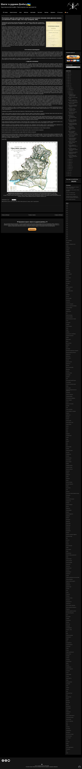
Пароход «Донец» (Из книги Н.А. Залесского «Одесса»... (72, 156)
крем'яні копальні (69, 469)
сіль (67, 631)
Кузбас (67, 476)
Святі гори (68, 624)
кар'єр (67, 428)
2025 (68, 74)
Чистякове (68, 728)
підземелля (68, 584)
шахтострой (68, 737)
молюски (67, 540)
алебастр (68, 247)
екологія (67, 371)
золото (67, 401)
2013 (67, 214)
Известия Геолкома (69, 403)
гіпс (66, 313)
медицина (68, 515)
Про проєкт (40, 12)
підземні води (68, 586)
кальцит (67, 418)
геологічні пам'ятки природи (71, 305)
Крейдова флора (69, 465)
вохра (67, 292)
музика (67, 543)
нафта (67, 547)
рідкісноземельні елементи (71, 607)
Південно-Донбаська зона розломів (72, 577)
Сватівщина (68, 620)
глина (67, 320)
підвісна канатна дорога (70, 581)
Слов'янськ (68, 646)
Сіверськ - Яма (69, 629)
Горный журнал (69, 326)
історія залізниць (69, 409)
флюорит (68, 700)
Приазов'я (68, 599)
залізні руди (13, 201)
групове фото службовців (71, 333)
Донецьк (67, 365)
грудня (69, 88)
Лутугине (67, 497)
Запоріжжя (68, 392)
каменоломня (68, 424)
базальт (67, 266)
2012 (67, 212)
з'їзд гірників (68, 382)
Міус (67, 538)
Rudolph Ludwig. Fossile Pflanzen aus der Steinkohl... (72, 142)
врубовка (68, 294)
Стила (67, 672)
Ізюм (67, 407)
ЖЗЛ (67, 378)
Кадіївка (67, 413)
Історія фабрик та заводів (71, 411)
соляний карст (68, 661)
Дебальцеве (68, 339)
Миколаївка (68, 523)
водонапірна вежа (69, 290)
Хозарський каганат (69, 717)
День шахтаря (68, 343)
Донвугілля (68, 363)
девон (67, 341)
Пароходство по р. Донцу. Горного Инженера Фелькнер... (73, 153)
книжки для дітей (69, 450)
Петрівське (68, 573)
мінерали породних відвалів (71, 534)
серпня (69, 159)
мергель (67, 517)
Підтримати (53, 12)
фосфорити (68, 706)
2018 (68, 85)
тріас (67, 691)
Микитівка (68, 521)
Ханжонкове (68, 708)
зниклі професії (69, 400)
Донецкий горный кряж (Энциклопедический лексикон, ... (72, 124)
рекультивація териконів (70, 605)
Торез (67, 685)
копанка (67, 456)
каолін (67, 426)
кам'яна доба (68, 420)
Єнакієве (67, 376)
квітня (69, 165)
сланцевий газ (68, 642)
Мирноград (68, 525)
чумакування (68, 730)
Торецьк (67, 687)
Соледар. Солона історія (70, 194)
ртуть (67, 614)
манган (67, 506)
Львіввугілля (68, 500)
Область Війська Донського (22, 201)
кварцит (67, 441)
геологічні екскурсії (69, 303)
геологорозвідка (69, 307)
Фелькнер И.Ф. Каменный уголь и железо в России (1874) (73, 135)
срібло (32, 201)
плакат (67, 592)
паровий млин (68, 568)
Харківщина (68, 711)
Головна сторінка (32, 214)
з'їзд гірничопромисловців (71, 384)
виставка (67, 283)
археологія (68, 262)
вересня (70, 92)
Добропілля (68, 354)
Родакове (68, 609)
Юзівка (67, 745)
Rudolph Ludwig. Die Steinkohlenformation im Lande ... (73, 146)
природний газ (68, 601)
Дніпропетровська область (71, 352)
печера (67, 575)
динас (67, 346)
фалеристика (68, 696)
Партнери (46, 12)
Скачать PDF (4, 139)
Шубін (67, 743)
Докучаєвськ (68, 358)
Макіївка (67, 502)
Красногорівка (68, 461)
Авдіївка (67, 242)
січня (69, 170)
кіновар (67, 448)
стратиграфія (68, 674)
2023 (68, 77)
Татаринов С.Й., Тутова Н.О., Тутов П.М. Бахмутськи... (72, 112)
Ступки (67, 676)
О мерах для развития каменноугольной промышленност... (72, 139)
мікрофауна (68, 530)
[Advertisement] (32, 208)
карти (16, 201)
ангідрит (67, 257)
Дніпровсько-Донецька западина (72, 350)
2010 (67, 208)
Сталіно (67, 665)
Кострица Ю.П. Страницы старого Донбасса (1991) (72, 95)
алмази (67, 249)
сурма (67, 680)
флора (67, 698)
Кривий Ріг (68, 474)
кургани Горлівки (69, 482)
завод (67, 386)
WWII (67, 752)
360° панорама (69, 240)
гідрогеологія (68, 311)
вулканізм (68, 300)
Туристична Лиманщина (70, 192)
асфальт (67, 264)
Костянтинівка (68, 457)
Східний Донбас (36, 201)
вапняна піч (68, 281)
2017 (68, 86)
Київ (67, 444)
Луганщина (68, 495)
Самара (67, 618)
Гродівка (67, 331)
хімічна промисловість (70, 715)
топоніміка (68, 683)
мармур (67, 512)
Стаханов (68, 670)
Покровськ (68, 594)
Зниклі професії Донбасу (70, 199)
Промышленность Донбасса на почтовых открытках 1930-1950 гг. (72, 197)
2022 (68, 78)
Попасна (67, 596)
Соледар (67, 655)
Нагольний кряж (69, 545)
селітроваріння (69, 627)
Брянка (67, 275)
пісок (67, 590)
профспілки (68, 603)
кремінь (67, 472)
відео (67, 285)
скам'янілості (68, 637)
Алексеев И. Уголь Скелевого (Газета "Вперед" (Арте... (72, 109)
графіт (67, 330)
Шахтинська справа (69, 734)
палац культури (69, 560)
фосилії (67, 704)
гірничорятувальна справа (71, 318)
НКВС (67, 551)
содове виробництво (70, 652)
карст (67, 429)
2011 (67, 210)
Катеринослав (68, 435)
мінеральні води (69, 536)
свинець (28, 201)
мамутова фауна (69, 504)
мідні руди (68, 528)
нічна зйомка (68, 549)
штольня (67, 741)
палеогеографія (69, 562)
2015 (68, 173)
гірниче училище (69, 315)
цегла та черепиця (69, 721)
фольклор (68, 702)
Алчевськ (68, 253)
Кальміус (67, 416)
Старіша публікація (59, 214)
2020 (67, 227)
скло (67, 640)
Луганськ (67, 491)
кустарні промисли (69, 484)
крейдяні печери (69, 467)
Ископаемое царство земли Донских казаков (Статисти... (73, 149)
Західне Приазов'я (69, 394)
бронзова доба (69, 274)
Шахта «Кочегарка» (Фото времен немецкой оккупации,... (73, 132)
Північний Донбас (69, 579)
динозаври (68, 348)
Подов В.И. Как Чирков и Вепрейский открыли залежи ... (72, 106)
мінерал (67, 532)
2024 (68, 75)
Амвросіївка (68, 255)
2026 (68, 72)
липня (69, 160)
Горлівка (67, 324)
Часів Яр (67, 726)
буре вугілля (68, 277)
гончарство (68, 322)
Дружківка (68, 369)
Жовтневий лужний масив (71, 380)
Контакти (60, 12)
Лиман (67, 485)
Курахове (68, 478)
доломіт (67, 359)
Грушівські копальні (69, 335)
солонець (68, 659)
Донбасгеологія (69, 361)
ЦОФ (67, 724)
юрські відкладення (69, 747)
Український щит (69, 693)
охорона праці (68, 558)
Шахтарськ (68, 732)
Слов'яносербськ (69, 644)
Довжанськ (68, 356)
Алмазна (67, 251)
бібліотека (6, 201)
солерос (67, 657)
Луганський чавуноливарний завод (72, 493)
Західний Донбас (69, 396)
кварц (67, 439)
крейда (67, 463)
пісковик (67, 588)
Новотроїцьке (68, 553)
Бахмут (67, 268)
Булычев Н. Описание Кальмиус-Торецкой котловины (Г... (72, 120)
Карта (20, 12)
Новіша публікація (5, 214)
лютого (69, 168)
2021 (68, 80)
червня (69, 162)
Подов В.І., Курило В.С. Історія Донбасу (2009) (72, 100)
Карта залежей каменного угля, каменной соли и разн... (71, 128)
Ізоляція (67, 405)
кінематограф (68, 446)
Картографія (32, 12)
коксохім (67, 452)
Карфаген (68, 433)
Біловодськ (68, 272)
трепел (67, 689)
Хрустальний (68, 719)
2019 (68, 83)
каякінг (67, 437)
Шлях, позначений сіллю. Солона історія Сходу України (72, 188)
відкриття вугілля (69, 287)
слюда (67, 648)
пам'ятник (68, 566)
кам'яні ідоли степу (69, 422)
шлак (67, 739)
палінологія (68, 564)
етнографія (68, 374)
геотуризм (68, 309)
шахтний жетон (69, 736)
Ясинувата (68, 749)
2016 (68, 172)
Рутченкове (68, 616)
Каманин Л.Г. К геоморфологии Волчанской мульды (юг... (72, 117)
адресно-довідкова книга (70, 244)
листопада (70, 89)
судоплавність (68, 678)
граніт (67, 328)
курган (67, 480)
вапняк (67, 279)
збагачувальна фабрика (70, 398)
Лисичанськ (68, 487)
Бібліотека (26, 12)
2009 (67, 206)
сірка (67, 633)
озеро (67, 556)
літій (67, 489)
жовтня (69, 91)
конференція (68, 454)
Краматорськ (68, 459)
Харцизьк (68, 713)
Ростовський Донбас (70, 612)
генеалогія (68, 302)
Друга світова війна (69, 367)
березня (70, 167)
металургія (68, 519)
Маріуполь (68, 508)
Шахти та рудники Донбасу (14, 4)
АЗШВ (67, 246)
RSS (66, 12)
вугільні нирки (68, 298)
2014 (68, 175)
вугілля (9, 201)
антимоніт (68, 259)
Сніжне (67, 650)
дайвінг (67, 337)
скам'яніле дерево (69, 635)
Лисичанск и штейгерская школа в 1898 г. (73, 103)
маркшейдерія (68, 510)
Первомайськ (68, 571)
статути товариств (69, 668)
